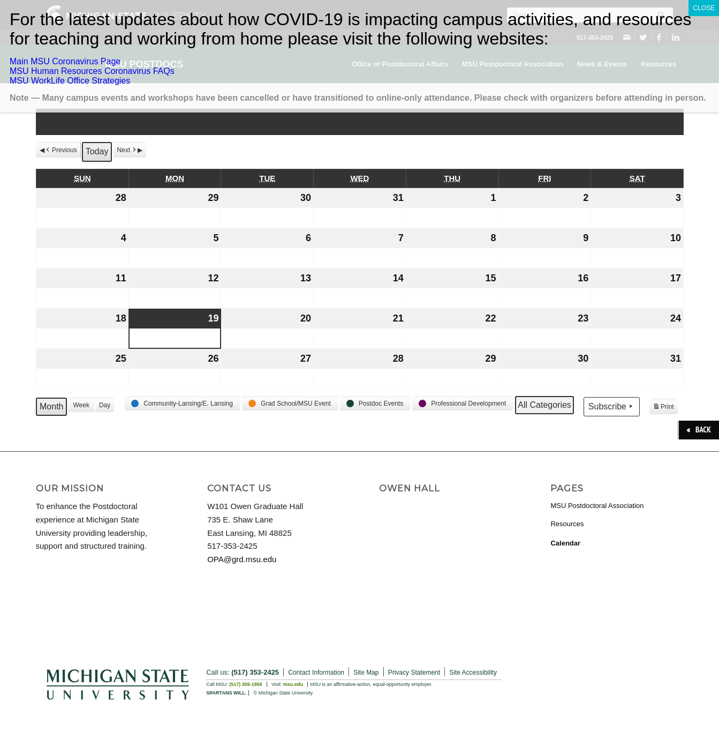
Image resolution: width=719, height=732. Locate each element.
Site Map (366, 672)
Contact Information (316, 672)
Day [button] (104, 405)
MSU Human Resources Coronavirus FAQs (92, 71)
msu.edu (293, 684)
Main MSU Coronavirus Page (65, 61)
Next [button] (127, 150)
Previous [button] (60, 150)
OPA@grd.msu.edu (241, 559)
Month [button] (51, 406)
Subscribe (611, 406)
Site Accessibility (473, 672)
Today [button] (96, 151)
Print (663, 408)
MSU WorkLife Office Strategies (70, 80)
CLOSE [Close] (704, 8)
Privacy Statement (414, 672)
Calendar (565, 543)
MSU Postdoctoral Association (597, 506)
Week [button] (81, 405)
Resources (567, 524)
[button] (182, 403)
